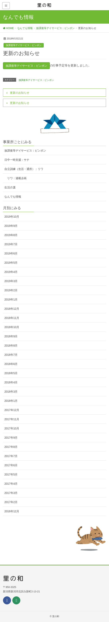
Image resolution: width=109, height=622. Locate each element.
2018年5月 (11, 373)
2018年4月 (11, 382)
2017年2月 (11, 502)
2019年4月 (11, 271)
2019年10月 (11, 216)
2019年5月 (11, 262)
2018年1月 (11, 400)
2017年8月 (11, 446)
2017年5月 (11, 474)
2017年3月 (11, 492)
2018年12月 (11, 308)
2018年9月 (11, 336)
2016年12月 (11, 511)
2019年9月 (11, 225)
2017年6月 (11, 465)
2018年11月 (11, 318)
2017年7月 (11, 456)
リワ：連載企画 (17, 178)
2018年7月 (11, 354)
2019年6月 (11, 253)
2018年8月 (11, 345)
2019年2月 (11, 290)
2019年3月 (11, 281)
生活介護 (10, 187)
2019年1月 (11, 299)
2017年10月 (11, 428)
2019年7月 (11, 244)
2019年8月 (11, 235)
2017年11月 (11, 419)
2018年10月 (11, 327)
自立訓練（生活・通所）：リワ (23, 169)
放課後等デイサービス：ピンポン (23, 45)
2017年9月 (11, 437)
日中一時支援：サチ (16, 159)
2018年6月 (11, 364)
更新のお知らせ (19, 92)
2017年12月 (11, 410)
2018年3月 (11, 391)
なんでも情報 (12, 196)
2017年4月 (11, 483)
